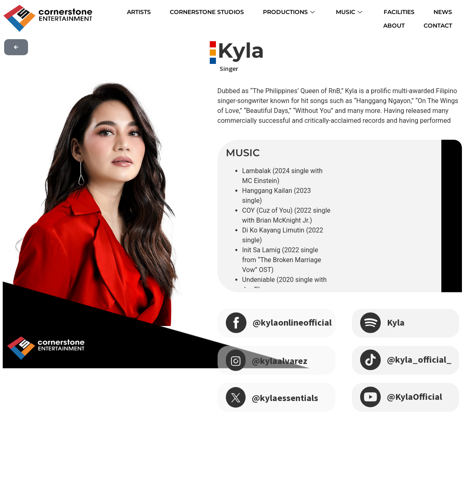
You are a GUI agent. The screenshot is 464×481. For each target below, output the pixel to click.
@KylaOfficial (416, 396)
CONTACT (442, 23)
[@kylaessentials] (236, 397)
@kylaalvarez (281, 360)
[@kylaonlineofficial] (236, 321)
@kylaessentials (287, 397)
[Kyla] (370, 321)
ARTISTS (125, 11)
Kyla (396, 322)
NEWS (412, 11)
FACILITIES (373, 11)
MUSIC (327, 11)
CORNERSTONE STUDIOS (190, 11)
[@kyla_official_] (370, 358)
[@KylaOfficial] (370, 396)
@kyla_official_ (421, 359)
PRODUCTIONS (270, 11)
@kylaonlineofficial (295, 322)
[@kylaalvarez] (236, 360)
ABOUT (446, 11)
